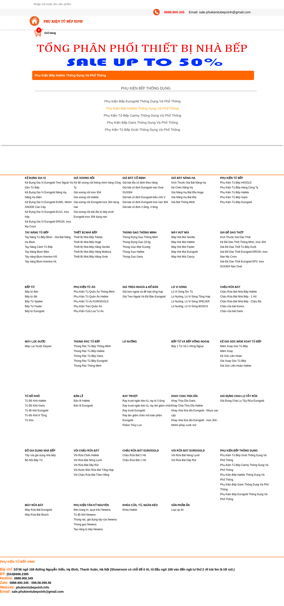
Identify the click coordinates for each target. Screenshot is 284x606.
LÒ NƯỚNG (129, 341)
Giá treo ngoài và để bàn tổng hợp (142, 291)
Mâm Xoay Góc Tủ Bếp (234, 346)
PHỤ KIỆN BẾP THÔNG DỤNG (146, 88)
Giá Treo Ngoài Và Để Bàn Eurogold (144, 296)
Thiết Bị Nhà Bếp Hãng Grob (91, 256)
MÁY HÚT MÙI (180, 232)
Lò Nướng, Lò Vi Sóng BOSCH (189, 306)
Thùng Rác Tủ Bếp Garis (88, 356)
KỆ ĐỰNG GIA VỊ (35, 178)
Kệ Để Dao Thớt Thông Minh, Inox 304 (243, 242)
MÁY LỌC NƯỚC (35, 341)
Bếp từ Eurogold (34, 311)
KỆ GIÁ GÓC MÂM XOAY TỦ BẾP (240, 341)
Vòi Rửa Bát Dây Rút (86, 465)
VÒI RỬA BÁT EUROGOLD (188, 450)
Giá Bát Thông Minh (183, 202)
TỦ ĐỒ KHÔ (32, 396)
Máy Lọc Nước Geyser (38, 346)
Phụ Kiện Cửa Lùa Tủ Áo (89, 311)
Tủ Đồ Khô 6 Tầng (36, 415)
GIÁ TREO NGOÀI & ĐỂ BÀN (140, 287)
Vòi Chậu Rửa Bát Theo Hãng (91, 474)
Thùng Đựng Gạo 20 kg (136, 242)
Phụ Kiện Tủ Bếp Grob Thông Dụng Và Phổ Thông (142, 129)
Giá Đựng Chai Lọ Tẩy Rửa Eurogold (242, 400)
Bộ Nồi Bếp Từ (34, 460)
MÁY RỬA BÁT (34, 505)
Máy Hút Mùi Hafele (183, 242)
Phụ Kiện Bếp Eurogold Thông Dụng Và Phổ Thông (142, 101)
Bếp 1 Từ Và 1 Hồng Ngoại (187, 346)
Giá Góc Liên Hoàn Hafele (235, 365)
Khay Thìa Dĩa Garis (183, 400)
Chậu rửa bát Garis (231, 311)
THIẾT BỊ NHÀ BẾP (85, 232)
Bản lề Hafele (82, 400)
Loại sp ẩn (177, 509)
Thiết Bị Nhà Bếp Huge (87, 242)
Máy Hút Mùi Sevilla (183, 237)
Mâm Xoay (226, 351)
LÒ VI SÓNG (179, 287)
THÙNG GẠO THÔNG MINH (139, 232)
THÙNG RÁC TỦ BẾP (87, 341)
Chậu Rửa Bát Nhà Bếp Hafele (238, 291)
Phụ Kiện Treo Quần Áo (88, 306)
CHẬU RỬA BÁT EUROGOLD (140, 450)
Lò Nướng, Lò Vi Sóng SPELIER (190, 301)
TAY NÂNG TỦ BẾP (37, 232)
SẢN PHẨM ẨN (180, 505)
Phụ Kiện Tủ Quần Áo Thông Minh (94, 291)
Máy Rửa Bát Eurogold (38, 509)
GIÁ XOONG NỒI (84, 178)
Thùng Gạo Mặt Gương (136, 246)
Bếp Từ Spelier (34, 301)
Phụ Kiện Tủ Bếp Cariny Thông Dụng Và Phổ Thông (142, 115)
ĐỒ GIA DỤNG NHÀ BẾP (40, 450)
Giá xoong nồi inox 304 (87, 192)
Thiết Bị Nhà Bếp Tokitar (88, 237)
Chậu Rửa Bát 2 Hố (134, 455)
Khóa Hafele (129, 509)
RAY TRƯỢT (130, 396)
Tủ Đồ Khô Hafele (35, 400)
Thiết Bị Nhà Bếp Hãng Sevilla (92, 246)
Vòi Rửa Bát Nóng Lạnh (88, 460)
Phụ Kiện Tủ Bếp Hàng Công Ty (239, 187)
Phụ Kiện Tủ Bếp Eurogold (236, 202)
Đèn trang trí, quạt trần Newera (92, 509)
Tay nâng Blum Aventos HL (41, 261)
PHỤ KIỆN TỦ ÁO (84, 287)
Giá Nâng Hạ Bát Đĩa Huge (187, 192)
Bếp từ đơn (31, 291)
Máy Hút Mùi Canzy (183, 256)
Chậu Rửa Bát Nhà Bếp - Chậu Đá (240, 301)
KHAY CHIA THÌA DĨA (184, 396)
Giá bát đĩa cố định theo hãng (140, 182)
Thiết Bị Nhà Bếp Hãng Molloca (92, 251)
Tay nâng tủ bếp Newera (88, 529)
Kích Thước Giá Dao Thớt (235, 237)
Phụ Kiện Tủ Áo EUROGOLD (91, 301)
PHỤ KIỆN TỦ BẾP (231, 178)
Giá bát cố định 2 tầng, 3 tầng (140, 207)
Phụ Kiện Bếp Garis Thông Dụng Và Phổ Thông (142, 122)
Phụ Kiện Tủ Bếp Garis (234, 197)
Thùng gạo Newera (85, 524)
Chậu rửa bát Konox (232, 306)
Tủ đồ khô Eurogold (36, 410)
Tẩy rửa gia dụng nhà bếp (40, 455)
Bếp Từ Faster (33, 306)
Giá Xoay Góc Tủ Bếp (233, 360)
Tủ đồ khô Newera (85, 514)
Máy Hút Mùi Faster (183, 246)
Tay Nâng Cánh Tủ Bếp (39, 246)
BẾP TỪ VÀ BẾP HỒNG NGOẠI (190, 341)
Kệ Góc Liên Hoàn (231, 356)
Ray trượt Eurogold (133, 410)
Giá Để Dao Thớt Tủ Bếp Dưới (238, 246)
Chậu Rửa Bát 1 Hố (134, 460)
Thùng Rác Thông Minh (87, 365)
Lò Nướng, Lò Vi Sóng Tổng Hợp (190, 296)
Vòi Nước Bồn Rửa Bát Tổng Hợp (94, 469)
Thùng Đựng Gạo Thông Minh (140, 237)
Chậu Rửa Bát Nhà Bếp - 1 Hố (238, 296)
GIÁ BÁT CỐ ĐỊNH (134, 178)
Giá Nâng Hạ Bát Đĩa (183, 197)
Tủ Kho (29, 420)
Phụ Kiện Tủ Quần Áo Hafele (91, 296)
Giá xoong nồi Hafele (86, 197)
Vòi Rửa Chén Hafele (86, 455)
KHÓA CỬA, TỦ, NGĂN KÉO (140, 505)
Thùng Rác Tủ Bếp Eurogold (91, 360)
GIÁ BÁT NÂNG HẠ (183, 178)
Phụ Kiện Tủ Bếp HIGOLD (235, 182)
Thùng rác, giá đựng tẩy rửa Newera (95, 519)
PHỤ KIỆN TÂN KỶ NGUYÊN (91, 505)
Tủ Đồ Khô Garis (35, 405)
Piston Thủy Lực (132, 425)
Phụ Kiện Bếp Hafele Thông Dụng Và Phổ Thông (142, 108)
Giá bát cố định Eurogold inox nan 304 (145, 202)
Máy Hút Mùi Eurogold (184, 251)
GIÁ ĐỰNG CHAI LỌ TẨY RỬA (239, 396)
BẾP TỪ (29, 287)
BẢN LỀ (78, 396)
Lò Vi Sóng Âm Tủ (182, 291)
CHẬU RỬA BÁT (230, 287)
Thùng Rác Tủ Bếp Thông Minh (92, 346)
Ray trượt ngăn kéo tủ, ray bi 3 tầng (143, 400)
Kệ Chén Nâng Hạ (182, 187)
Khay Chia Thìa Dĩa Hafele (187, 405)
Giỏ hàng (50, 33)
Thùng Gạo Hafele (133, 251)
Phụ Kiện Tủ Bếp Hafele (234, 192)
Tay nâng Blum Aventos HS (41, 256)
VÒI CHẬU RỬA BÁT (86, 450)
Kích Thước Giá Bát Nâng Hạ (188, 182)
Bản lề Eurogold (83, 405)
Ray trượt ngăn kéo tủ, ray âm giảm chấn (146, 405)
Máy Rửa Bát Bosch (37, 514)
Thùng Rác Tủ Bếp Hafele (89, 351)
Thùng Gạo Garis (132, 256)
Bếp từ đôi (31, 296)
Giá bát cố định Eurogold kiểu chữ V (144, 197)
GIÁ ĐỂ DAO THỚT (232, 232)
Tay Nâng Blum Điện (37, 251)
